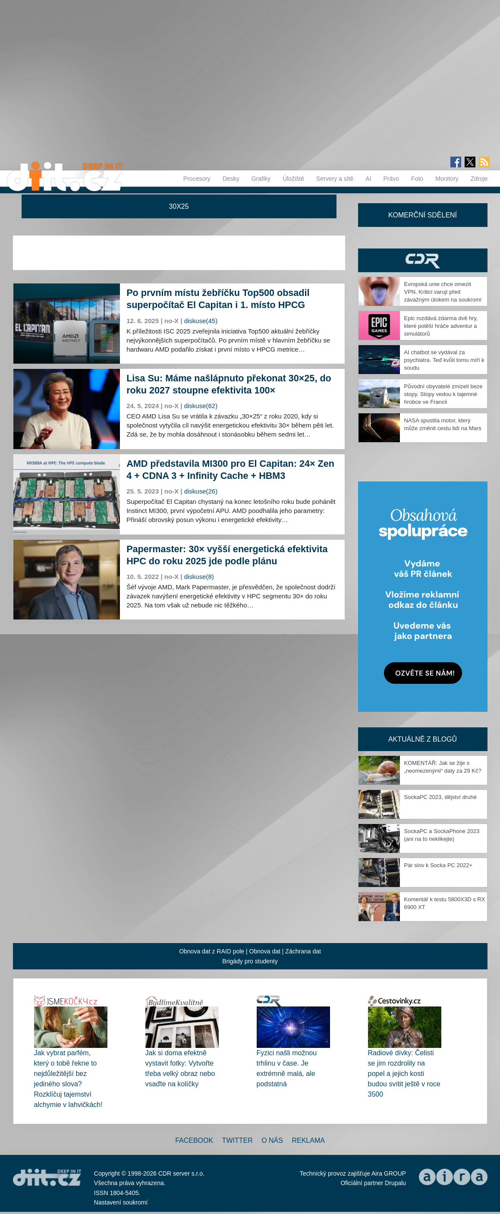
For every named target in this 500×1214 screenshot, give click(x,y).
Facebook (194, 1140)
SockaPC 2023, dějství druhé (440, 797)
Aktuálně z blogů (422, 739)
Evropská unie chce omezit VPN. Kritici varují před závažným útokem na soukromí (443, 292)
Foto (417, 178)
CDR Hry (422, 260)
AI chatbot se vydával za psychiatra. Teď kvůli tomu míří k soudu (444, 360)
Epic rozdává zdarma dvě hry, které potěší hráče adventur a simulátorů (441, 326)
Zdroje (479, 178)
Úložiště (293, 178)
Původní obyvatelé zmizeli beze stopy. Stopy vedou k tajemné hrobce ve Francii (443, 394)
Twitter (237, 1140)
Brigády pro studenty (249, 961)
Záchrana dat (303, 951)
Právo (391, 178)
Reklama (308, 1140)
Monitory (447, 178)
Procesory (197, 178)
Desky (231, 178)
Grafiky (261, 178)
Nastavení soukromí (121, 1202)
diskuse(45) (201, 320)
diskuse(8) (199, 576)
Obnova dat (264, 951)
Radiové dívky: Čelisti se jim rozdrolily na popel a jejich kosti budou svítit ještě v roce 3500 (404, 1073)
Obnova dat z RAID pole (211, 951)
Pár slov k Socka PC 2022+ (438, 865)
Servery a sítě (334, 178)
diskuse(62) (201, 405)
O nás (272, 1140)
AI (368, 178)
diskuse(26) (201, 491)
